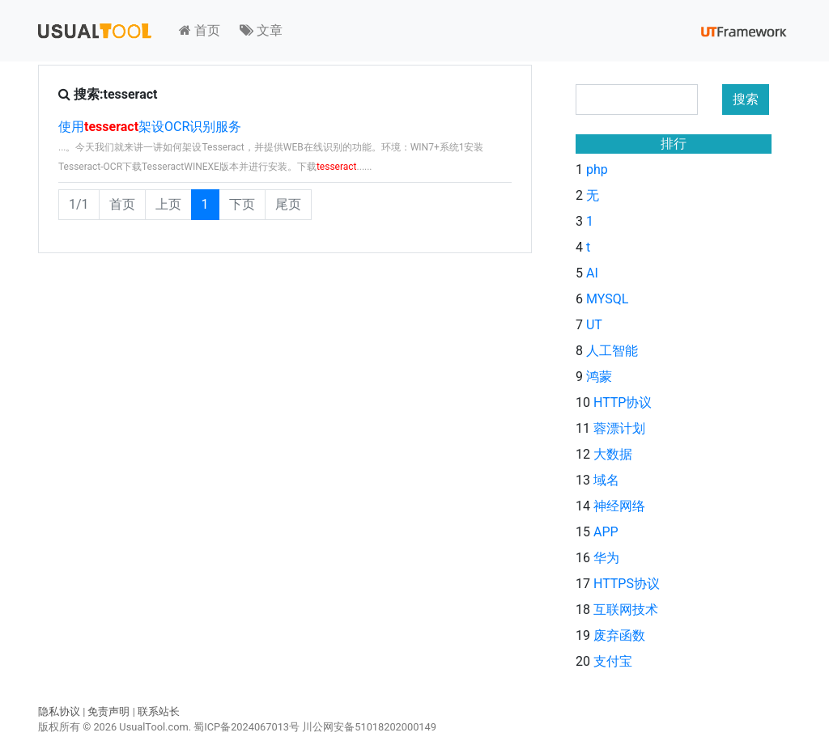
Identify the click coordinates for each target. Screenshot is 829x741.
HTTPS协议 (626, 583)
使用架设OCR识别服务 (149, 126)
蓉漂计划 (619, 428)
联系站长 (159, 711)
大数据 (612, 454)
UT (594, 324)
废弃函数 (619, 635)
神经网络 (619, 506)
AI (592, 273)
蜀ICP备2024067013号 (246, 727)
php (597, 169)
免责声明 (108, 711)
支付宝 (612, 661)
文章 (261, 30)
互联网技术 (625, 609)
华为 (606, 557)
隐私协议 (59, 711)
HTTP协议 (623, 402)
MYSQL (607, 299)
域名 (606, 480)
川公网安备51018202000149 (369, 727)
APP (606, 532)
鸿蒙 (599, 376)
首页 (199, 30)
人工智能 (612, 350)
